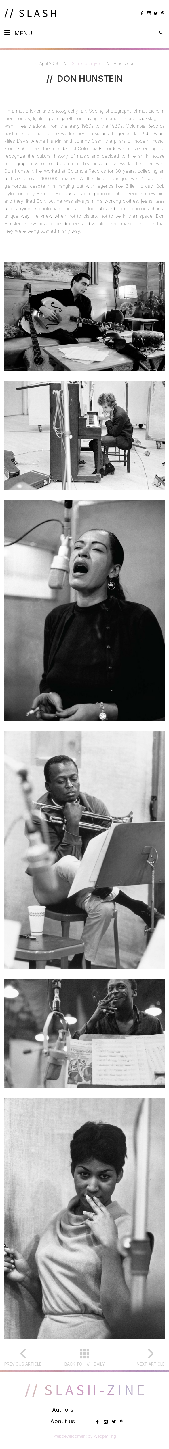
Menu (23, 33)
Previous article (22, 1363)
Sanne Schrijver (87, 63)
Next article (151, 1363)
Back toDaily (84, 1364)
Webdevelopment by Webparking (84, 1436)
